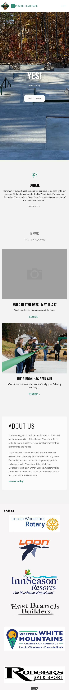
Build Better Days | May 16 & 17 (35, 304)
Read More (34, 206)
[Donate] (34, 176)
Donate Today (16, 481)
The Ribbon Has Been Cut (34, 378)
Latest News (34, 98)
